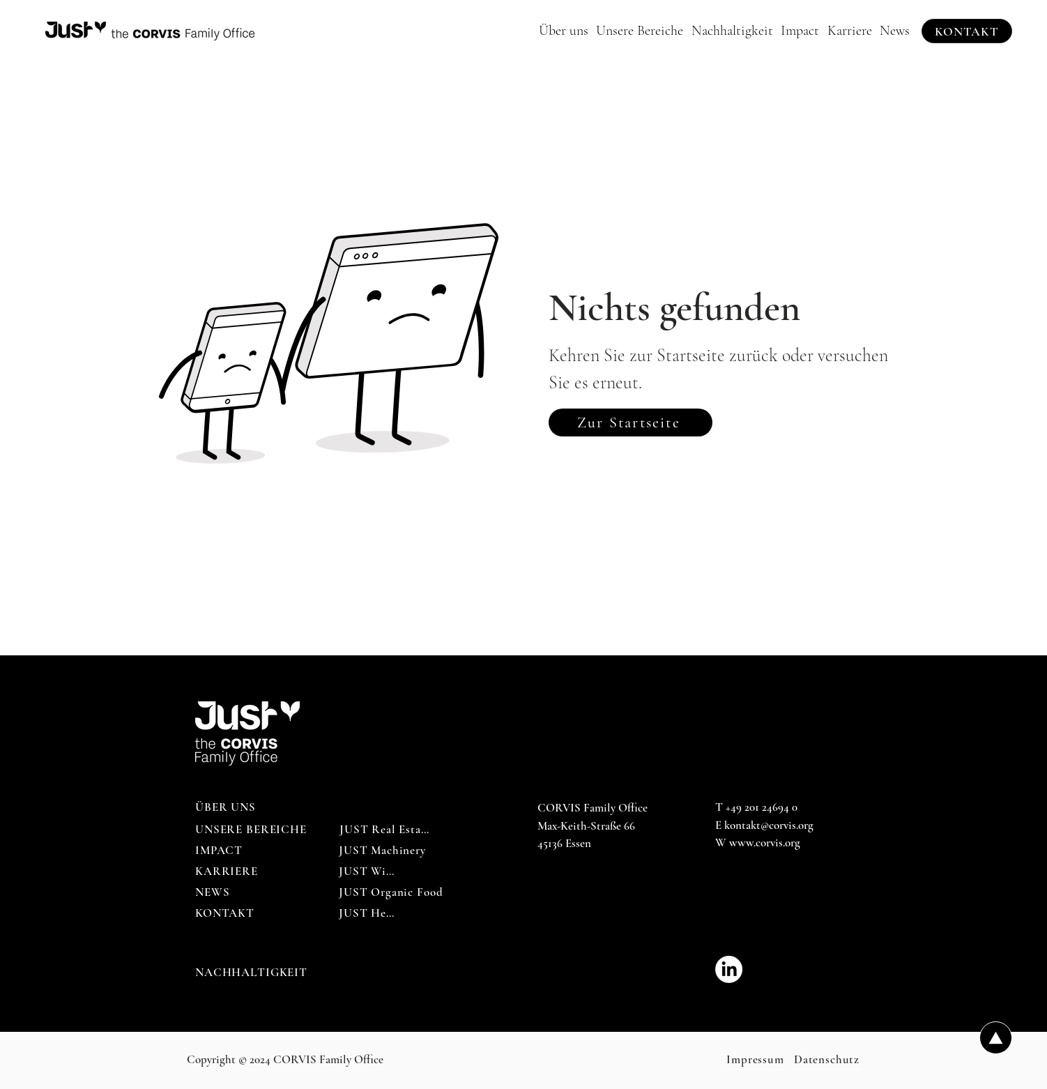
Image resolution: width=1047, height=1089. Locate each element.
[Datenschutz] (826, 1059)
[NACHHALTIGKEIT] (252, 972)
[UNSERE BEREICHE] (252, 829)
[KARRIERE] (227, 871)
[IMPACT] (220, 850)
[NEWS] (213, 892)
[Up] (995, 1037)
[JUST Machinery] (382, 850)
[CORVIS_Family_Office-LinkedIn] (728, 969)
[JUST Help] (368, 913)
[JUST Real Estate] (384, 829)
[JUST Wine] (368, 871)
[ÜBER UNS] (227, 807)
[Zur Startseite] (630, 422)
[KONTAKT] (967, 31)
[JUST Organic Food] (391, 892)
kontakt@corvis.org (768, 825)
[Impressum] (755, 1059)
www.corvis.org (764, 842)
